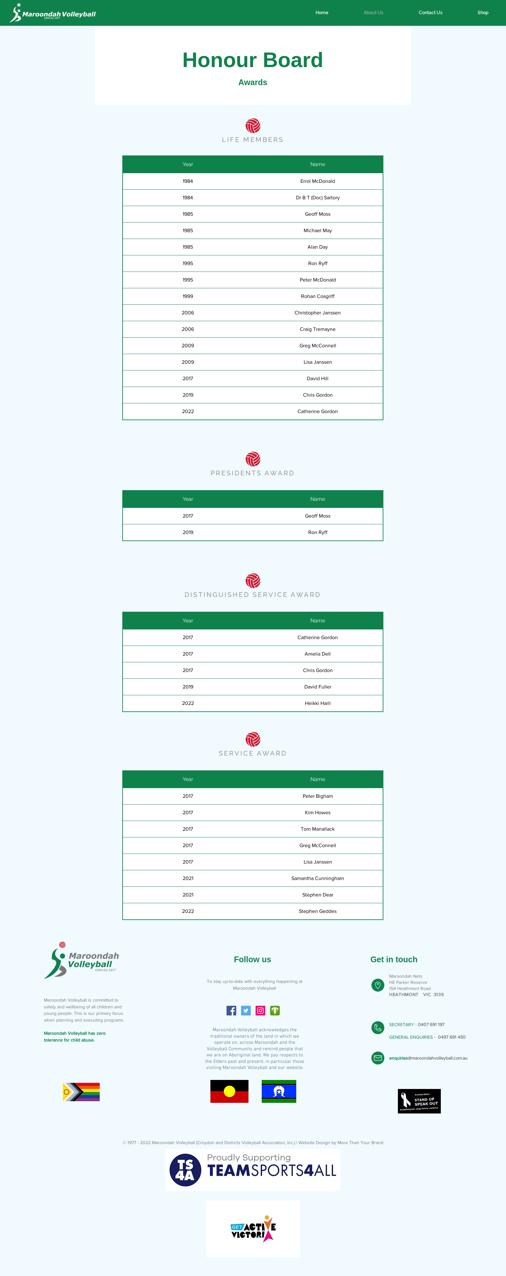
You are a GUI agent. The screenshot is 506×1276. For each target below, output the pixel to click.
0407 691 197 (431, 1024)
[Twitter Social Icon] (246, 1010)
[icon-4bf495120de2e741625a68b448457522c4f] (275, 1010)
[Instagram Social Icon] (260, 1010)
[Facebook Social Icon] (231, 1010)
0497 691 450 (452, 1037)
